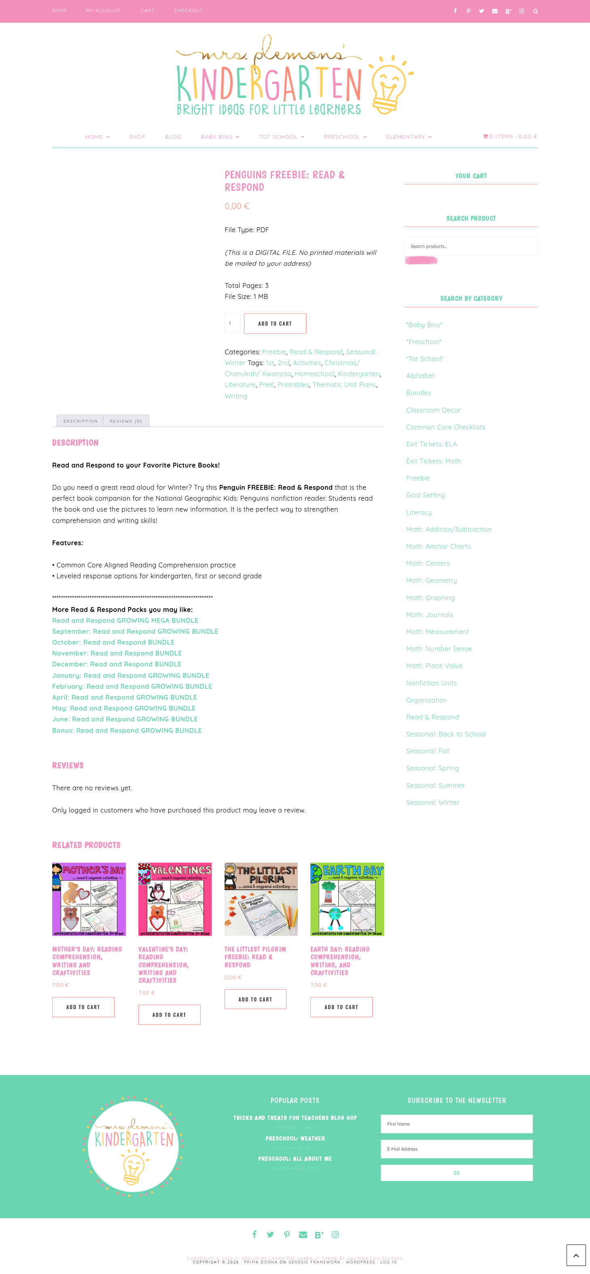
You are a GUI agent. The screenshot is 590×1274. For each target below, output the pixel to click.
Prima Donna (261, 1262)
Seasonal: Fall (428, 751)
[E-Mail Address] (457, 1149)
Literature (240, 385)
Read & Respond (316, 352)
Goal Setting (425, 495)
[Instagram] (521, 11)
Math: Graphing (430, 598)
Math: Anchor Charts (438, 546)
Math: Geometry (431, 580)
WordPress (361, 1262)
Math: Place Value (434, 666)
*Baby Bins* (424, 325)
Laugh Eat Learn (291, 1258)
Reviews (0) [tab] (126, 421)
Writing (236, 396)
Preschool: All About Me (295, 1158)
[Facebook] (455, 11)
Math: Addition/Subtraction (449, 529)
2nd (283, 363)
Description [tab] (81, 421)
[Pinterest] (468, 11)
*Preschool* (424, 342)
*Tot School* (425, 359)
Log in (388, 1262)
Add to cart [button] (83, 1006)
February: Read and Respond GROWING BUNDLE (132, 686)
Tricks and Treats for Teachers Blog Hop (295, 1118)
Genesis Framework (315, 1262)
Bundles (418, 393)
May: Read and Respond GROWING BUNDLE (124, 708)
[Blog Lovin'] (508, 11)
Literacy (419, 512)
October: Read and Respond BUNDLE (113, 642)
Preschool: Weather (295, 1138)
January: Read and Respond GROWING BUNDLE (130, 675)
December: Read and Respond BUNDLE (117, 664)
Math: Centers (428, 563)
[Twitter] (481, 11)
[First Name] (457, 1124)
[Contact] (495, 11)
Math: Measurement (437, 632)
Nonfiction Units (431, 683)
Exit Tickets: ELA (431, 444)
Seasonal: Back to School (446, 734)
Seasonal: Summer (435, 785)
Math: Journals (429, 615)
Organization (427, 700)
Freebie (274, 352)
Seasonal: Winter (433, 802)
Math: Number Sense (439, 649)
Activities (307, 363)
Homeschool (315, 374)
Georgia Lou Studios (375, 1258)
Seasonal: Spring (432, 768)
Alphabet (420, 376)
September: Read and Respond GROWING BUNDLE (135, 631)
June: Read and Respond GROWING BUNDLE (125, 719)
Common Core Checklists (446, 427)
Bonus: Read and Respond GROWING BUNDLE (127, 730)
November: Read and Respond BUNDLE (117, 653)
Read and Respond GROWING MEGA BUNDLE (125, 620)
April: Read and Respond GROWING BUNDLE (124, 697)
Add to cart (275, 323)
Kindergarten (359, 374)
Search (438, 265)
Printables (293, 385)
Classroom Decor (433, 410)
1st (270, 363)
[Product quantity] (233, 323)
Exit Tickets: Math (433, 461)
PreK (266, 385)
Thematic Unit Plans (344, 385)
